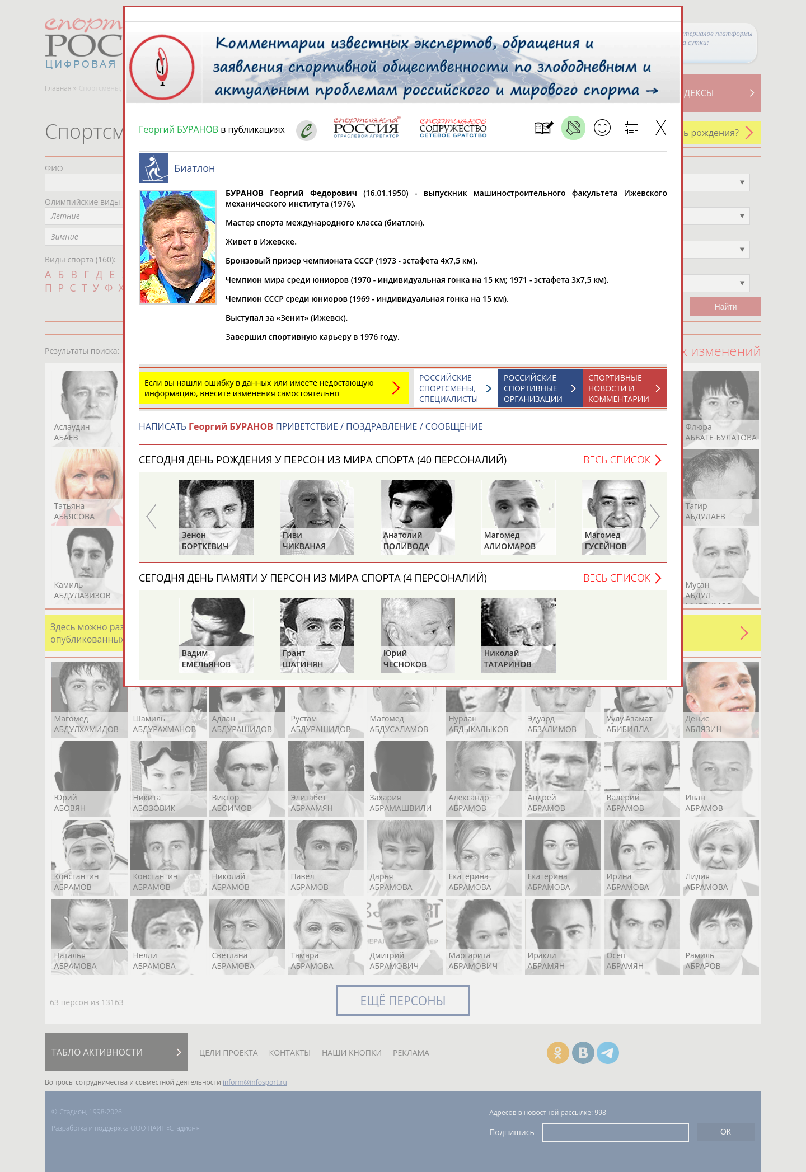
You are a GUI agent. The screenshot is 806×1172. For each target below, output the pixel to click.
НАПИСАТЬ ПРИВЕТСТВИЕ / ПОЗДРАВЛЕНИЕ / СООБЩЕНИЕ (311, 426)
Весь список (616, 459)
